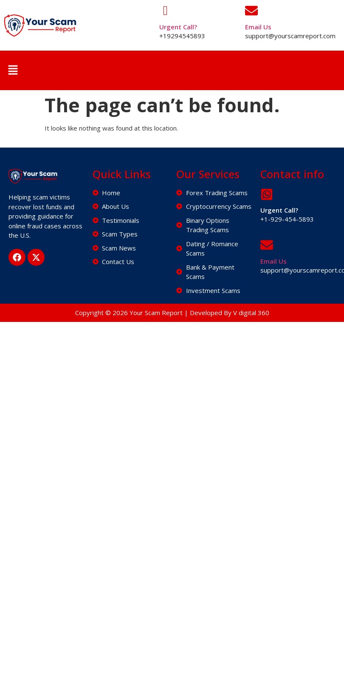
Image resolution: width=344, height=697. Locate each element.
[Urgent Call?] (165, 10)
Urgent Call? (178, 27)
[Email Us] (251, 10)
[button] (12, 70)
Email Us (258, 27)
